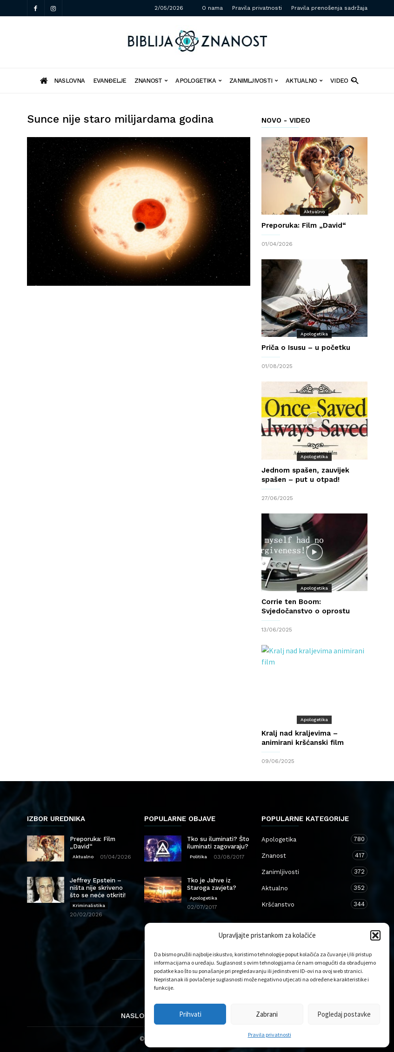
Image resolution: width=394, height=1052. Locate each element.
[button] (375, 935)
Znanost (151, 80)
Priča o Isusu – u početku (305, 347)
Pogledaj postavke (344, 1014)
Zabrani (267, 1014)
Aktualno (304, 80)
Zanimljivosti (253, 80)
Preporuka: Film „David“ (303, 225)
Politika (198, 856)
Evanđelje (110, 80)
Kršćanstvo (305, 904)
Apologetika (198, 80)
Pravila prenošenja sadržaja (329, 8)
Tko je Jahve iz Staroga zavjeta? (211, 884)
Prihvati (190, 1014)
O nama (212, 8)
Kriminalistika (89, 905)
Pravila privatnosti (269, 1034)
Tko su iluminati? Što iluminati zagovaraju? (218, 842)
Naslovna (140, 1016)
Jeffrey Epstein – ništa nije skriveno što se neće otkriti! (98, 888)
